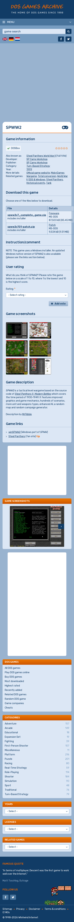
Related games (14, 839)
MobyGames (57, 172)
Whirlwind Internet (28, 917)
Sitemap (7, 909)
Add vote (60, 303)
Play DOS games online (17, 672)
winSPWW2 (14, 432)
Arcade (37, 728)
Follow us (10, 889)
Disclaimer (34, 909)
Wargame (31, 176)
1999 (29, 169)
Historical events (35, 183)
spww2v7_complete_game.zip (26, 215)
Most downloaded (14, 681)
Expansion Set (37, 737)
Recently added (13, 690)
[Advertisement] (37, 80)
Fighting (37, 741)
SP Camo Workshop (37, 159)
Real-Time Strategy (37, 768)
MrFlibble (27, 414)
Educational (37, 732)
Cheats (9, 707)
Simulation (37, 781)
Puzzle (37, 759)
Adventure (37, 723)
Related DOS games (15, 694)
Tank (48, 183)
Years (9, 804)
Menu (10, 22)
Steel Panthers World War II (41, 155)
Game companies (14, 703)
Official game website (38, 172)
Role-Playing (37, 772)
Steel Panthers (54, 179)
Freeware (54, 213)
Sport (37, 785)
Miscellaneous (37, 750)
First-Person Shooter (37, 746)
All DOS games (12, 668)
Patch (52, 225)
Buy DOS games (13, 676)
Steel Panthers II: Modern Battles (33, 394)
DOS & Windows (37, 179)
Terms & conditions (55, 909)
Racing (37, 763)
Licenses (10, 821)
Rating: (10, 288)
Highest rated (12, 685)
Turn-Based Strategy (38, 166)
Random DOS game (15, 698)
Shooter (37, 776)
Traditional (37, 790)
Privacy (20, 909)
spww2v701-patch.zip (21, 226)
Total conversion (47, 176)
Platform (37, 754)
